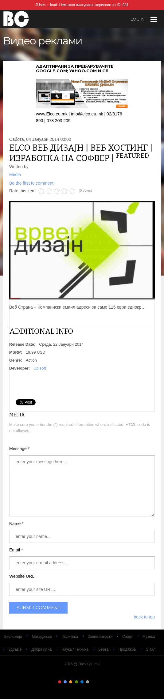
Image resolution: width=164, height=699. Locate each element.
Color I (59, 681)
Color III (70, 681)
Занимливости (100, 636)
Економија (13, 636)
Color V (82, 681)
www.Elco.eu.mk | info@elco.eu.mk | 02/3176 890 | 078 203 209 (82, 113)
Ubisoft (39, 368)
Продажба (127, 649)
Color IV (76, 681)
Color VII (93, 681)
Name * (16, 523)
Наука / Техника (74, 649)
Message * (19, 448)
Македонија (42, 636)
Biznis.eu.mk (16, 19)
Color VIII (98, 681)
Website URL (21, 576)
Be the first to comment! (32, 183)
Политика (69, 636)
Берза (103, 649)
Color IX (104, 681)
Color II (65, 681)
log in (137, 19)
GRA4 (151, 649)
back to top (144, 616)
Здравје (14, 649)
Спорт (127, 636)
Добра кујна (41, 649)
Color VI (87, 681)
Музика (149, 636)
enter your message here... (82, 486)
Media (15, 174)
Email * (16, 549)
